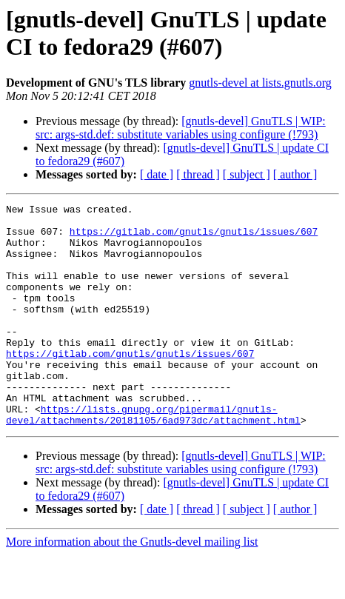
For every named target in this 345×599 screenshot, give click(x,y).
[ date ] (156, 174)
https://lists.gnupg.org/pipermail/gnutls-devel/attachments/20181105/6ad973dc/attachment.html (153, 457)
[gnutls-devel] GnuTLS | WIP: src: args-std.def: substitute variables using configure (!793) (181, 128)
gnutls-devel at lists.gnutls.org (260, 82)
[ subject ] (246, 174)
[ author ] (295, 174)
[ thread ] (198, 174)
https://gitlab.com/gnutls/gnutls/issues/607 (194, 237)
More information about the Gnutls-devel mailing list (132, 586)
